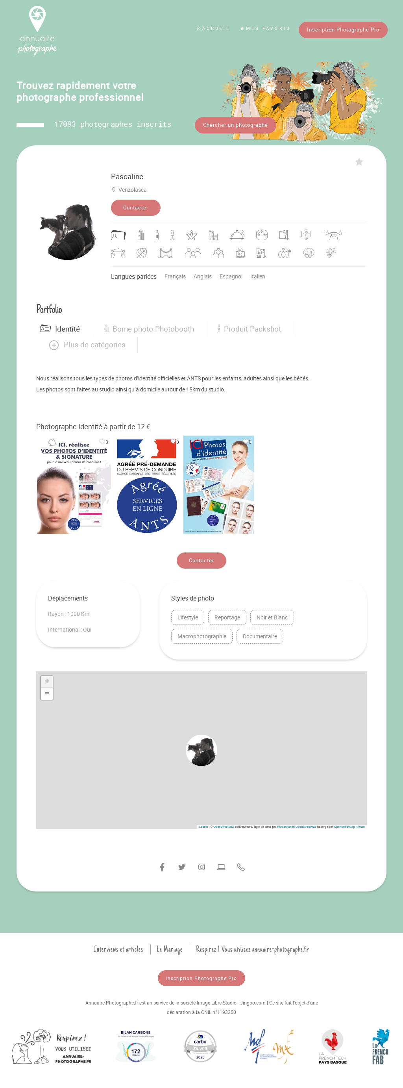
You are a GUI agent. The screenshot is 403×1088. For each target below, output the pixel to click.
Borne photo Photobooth (149, 329)
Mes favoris (265, 28)
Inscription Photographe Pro (343, 29)
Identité (60, 329)
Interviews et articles (118, 949)
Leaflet (203, 827)
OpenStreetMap (223, 827)
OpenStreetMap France (349, 827)
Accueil (213, 28)
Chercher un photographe (235, 124)
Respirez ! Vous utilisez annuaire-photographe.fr (252, 949)
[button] (86, 345)
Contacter (135, 207)
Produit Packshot (249, 329)
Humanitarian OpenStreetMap (296, 827)
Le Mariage (170, 949)
